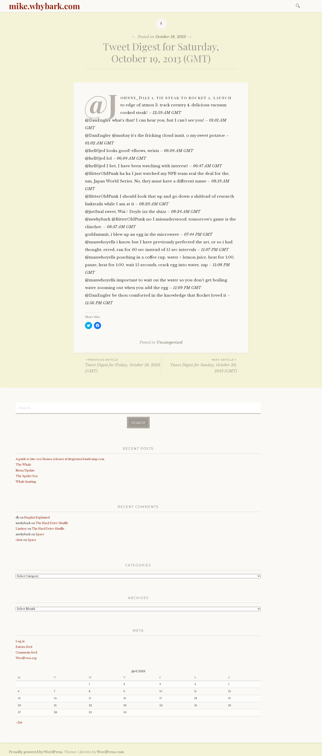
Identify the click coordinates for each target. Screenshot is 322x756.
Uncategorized (169, 342)
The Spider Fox (27, 475)
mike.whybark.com (44, 5)
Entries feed (24, 646)
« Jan (19, 721)
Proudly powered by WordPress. (36, 751)
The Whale (23, 463)
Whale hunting (26, 480)
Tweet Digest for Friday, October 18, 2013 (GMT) (123, 365)
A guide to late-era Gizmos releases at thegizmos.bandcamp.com (60, 458)
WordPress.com (110, 751)
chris (19, 539)
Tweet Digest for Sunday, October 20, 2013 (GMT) (199, 365)
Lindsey (21, 527)
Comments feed (26, 651)
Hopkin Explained (37, 516)
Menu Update (25, 469)
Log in (20, 640)
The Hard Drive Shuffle (52, 522)
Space (40, 533)
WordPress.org (26, 657)
